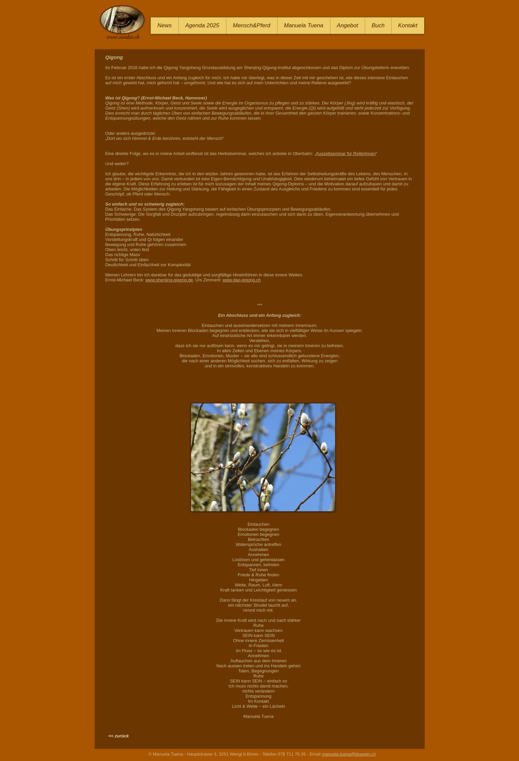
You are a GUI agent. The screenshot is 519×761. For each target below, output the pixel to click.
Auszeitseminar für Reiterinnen (346, 153)
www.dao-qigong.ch (242, 279)
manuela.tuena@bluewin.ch (349, 754)
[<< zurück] (119, 736)
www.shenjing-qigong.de (169, 279)
